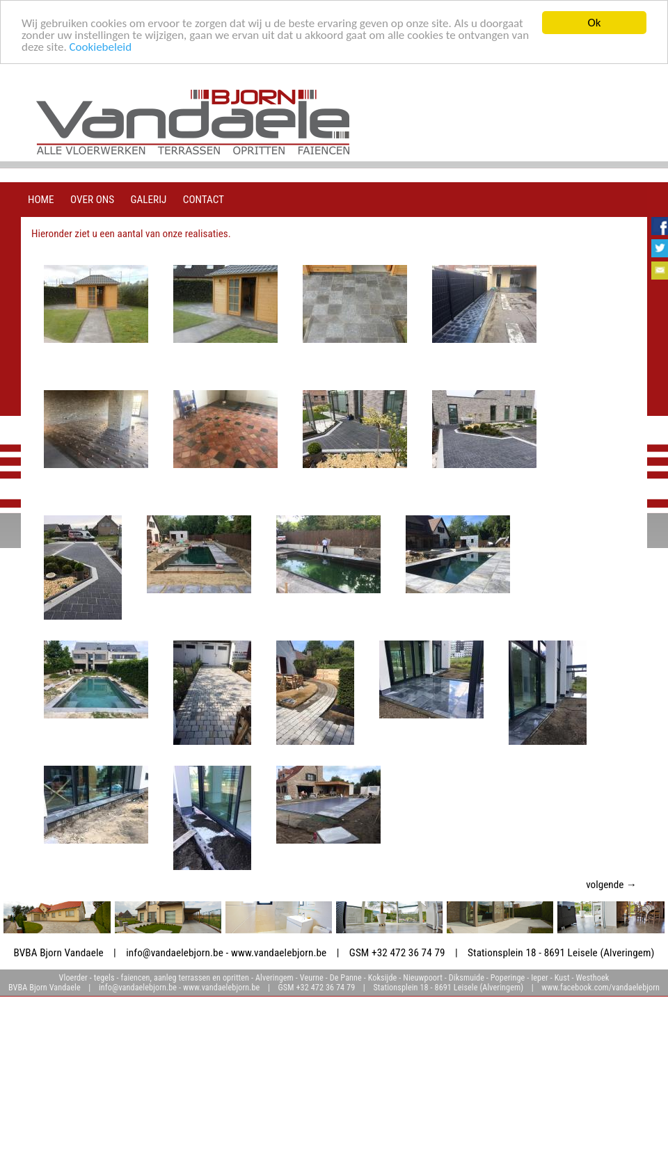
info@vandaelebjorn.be (174, 953)
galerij (149, 199)
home (41, 199)
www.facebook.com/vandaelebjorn (600, 987)
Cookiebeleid (101, 46)
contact (203, 199)
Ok (594, 22)
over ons (92, 199)
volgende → (611, 884)
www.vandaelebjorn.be (278, 953)
